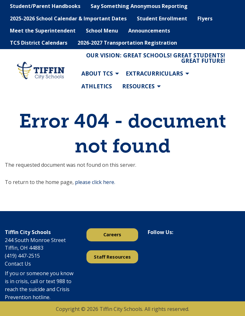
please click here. (95, 182)
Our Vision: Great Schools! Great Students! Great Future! (155, 58)
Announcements (149, 30)
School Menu (102, 30)
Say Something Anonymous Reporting (139, 6)
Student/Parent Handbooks (45, 6)
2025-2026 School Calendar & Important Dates (68, 18)
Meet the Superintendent (43, 30)
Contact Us (18, 263)
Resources (138, 86)
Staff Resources (112, 257)
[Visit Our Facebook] (153, 248)
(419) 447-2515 (22, 255)
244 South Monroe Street (35, 240)
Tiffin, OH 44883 (24, 247)
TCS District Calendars (38, 42)
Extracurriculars (154, 73)
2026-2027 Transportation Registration (127, 42)
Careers (112, 234)
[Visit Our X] (163, 248)
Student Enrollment (162, 18)
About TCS (97, 73)
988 (60, 281)
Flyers (204, 18)
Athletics (96, 86)
